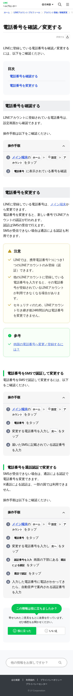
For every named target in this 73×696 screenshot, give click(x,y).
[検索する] (60, 4)
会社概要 (15, 679)
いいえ (51, 631)
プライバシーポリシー (51, 679)
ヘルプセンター (10, 6)
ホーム (7, 12)
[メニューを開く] (67, 4)
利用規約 (30, 679)
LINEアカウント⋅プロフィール (27, 12)
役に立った (22, 631)
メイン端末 (20, 157)
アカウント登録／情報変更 (55, 12)
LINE (5, 2)
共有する (63, 37)
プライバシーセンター (36, 683)
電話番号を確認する (24, 76)
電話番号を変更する (24, 85)
